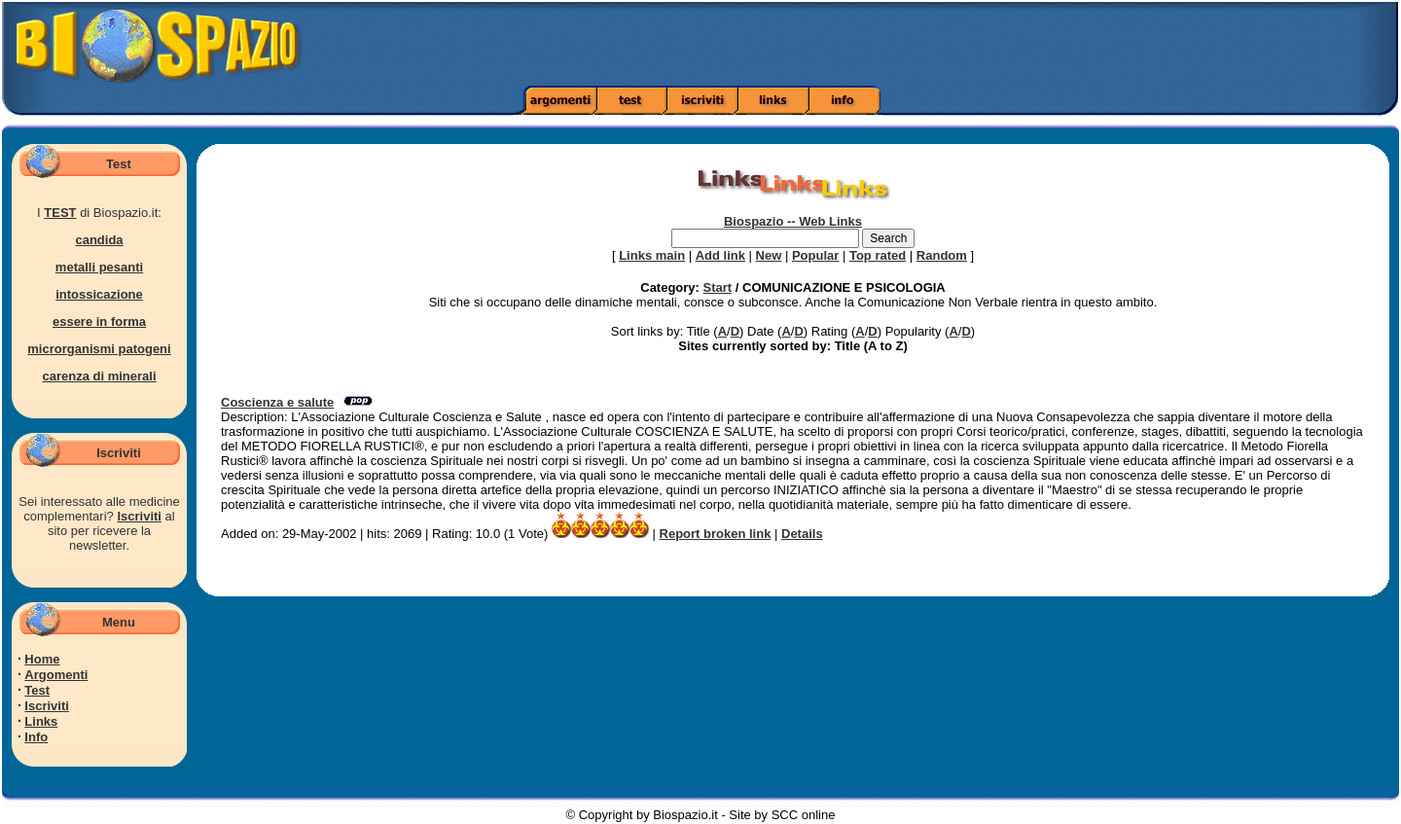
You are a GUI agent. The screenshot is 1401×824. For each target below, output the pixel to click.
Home (41, 659)
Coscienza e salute (277, 402)
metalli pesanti (99, 267)
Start (718, 287)
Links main (652, 255)
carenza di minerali (99, 376)
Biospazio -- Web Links (793, 221)
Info (36, 737)
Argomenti (56, 674)
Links (40, 721)
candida (99, 240)
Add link (720, 255)
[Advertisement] (985, 44)
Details (802, 533)
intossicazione (99, 294)
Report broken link (716, 533)
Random (941, 255)
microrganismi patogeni (98, 348)
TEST (60, 212)
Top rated (877, 255)
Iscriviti (139, 516)
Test (37, 690)
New (769, 255)
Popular (815, 255)
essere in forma (99, 321)
